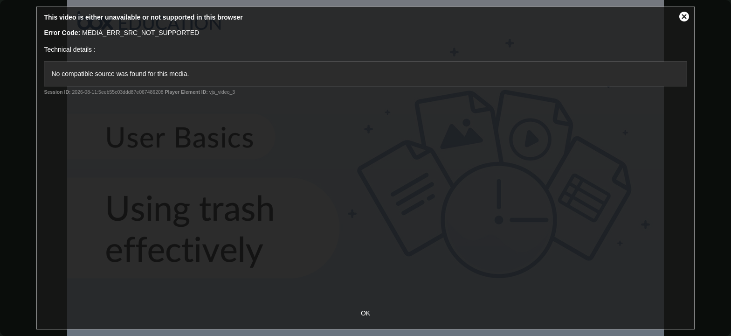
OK (365, 313)
